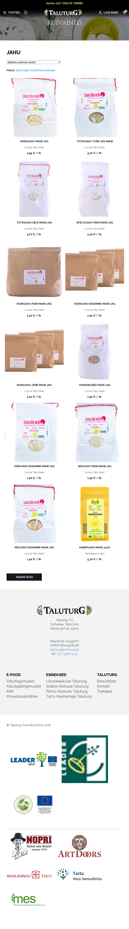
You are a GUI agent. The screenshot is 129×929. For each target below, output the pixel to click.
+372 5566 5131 (67, 654)
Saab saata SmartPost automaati (35, 70)
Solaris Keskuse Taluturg (67, 686)
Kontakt (103, 686)
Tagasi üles (24, 577)
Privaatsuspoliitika (22, 696)
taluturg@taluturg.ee (64, 649)
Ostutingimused (20, 681)
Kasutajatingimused (24, 686)
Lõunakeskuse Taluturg (66, 681)
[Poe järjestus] (34, 62)
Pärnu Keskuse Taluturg (67, 691)
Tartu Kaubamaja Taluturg (69, 696)
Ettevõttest (106, 681)
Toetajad (104, 691)
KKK (10, 691)
